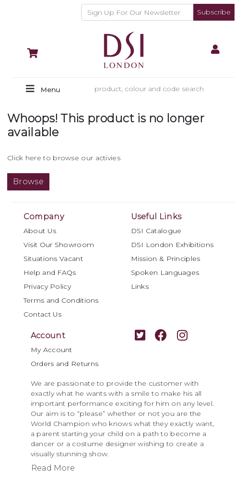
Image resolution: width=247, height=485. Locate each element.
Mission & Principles (165, 258)
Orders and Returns (64, 363)
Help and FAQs (50, 272)
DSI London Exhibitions (172, 244)
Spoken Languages (165, 272)
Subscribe (214, 12)
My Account (51, 349)
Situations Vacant (53, 258)
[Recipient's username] (137, 12)
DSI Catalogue (156, 230)
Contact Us (43, 314)
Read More (53, 468)
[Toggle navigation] (43, 89)
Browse (28, 181)
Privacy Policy (47, 286)
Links (140, 286)
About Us (40, 230)
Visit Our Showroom (59, 244)
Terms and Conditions (61, 300)
